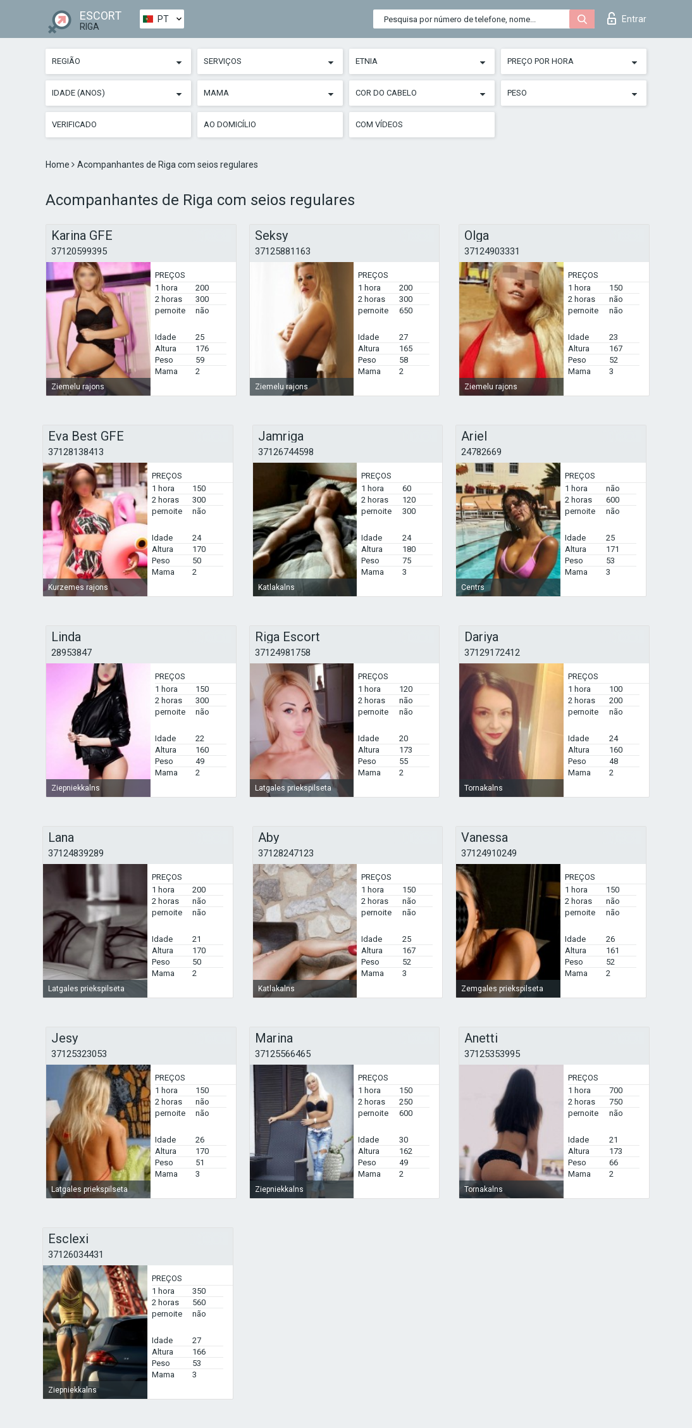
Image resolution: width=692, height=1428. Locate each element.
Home (58, 165)
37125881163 (283, 251)
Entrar (626, 18)
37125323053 (79, 1054)
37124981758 (283, 652)
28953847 (71, 652)
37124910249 (489, 853)
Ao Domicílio (230, 124)
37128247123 (286, 853)
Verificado (74, 124)
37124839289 (76, 853)
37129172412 (492, 652)
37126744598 (286, 452)
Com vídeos (379, 124)
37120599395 (79, 251)
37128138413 (76, 452)
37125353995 (492, 1054)
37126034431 (76, 1254)
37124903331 (492, 251)
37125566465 (283, 1054)
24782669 (481, 452)
